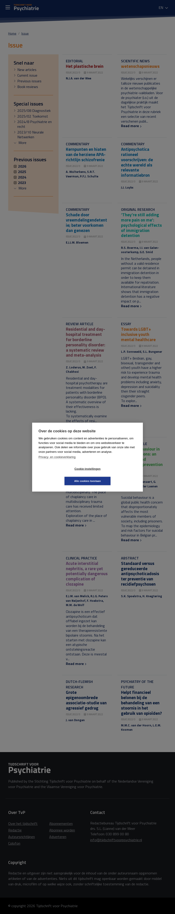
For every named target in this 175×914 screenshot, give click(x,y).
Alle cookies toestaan (114, 474)
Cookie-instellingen (60, 474)
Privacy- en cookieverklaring (57, 463)
